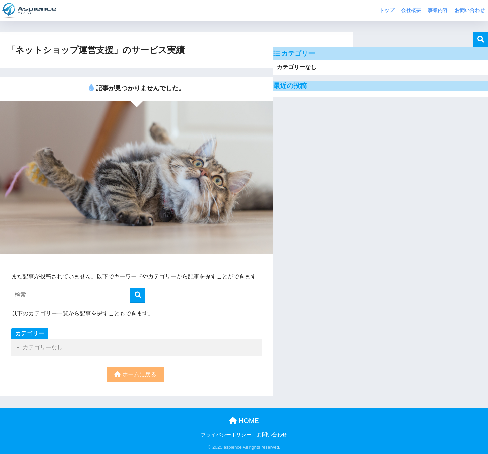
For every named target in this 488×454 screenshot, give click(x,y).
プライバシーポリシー (226, 434)
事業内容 (438, 10)
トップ (386, 10)
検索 (480, 39)
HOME (244, 420)
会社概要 (411, 10)
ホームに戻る (135, 374)
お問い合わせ (470, 10)
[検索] (137, 295)
